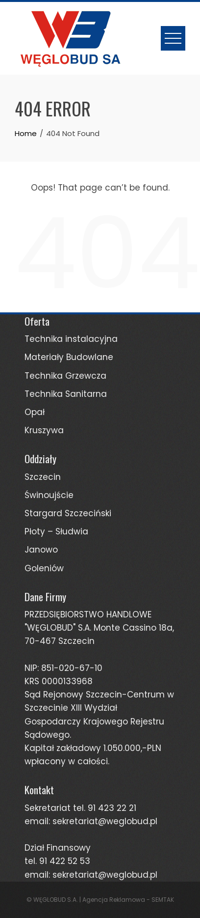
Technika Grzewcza (65, 376)
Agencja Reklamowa (113, 899)
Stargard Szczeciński (68, 513)
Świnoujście (49, 495)
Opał (35, 412)
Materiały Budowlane (69, 357)
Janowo (41, 550)
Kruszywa (44, 430)
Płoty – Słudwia (56, 531)
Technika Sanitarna (66, 394)
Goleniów (44, 568)
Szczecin (43, 477)
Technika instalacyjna (71, 339)
